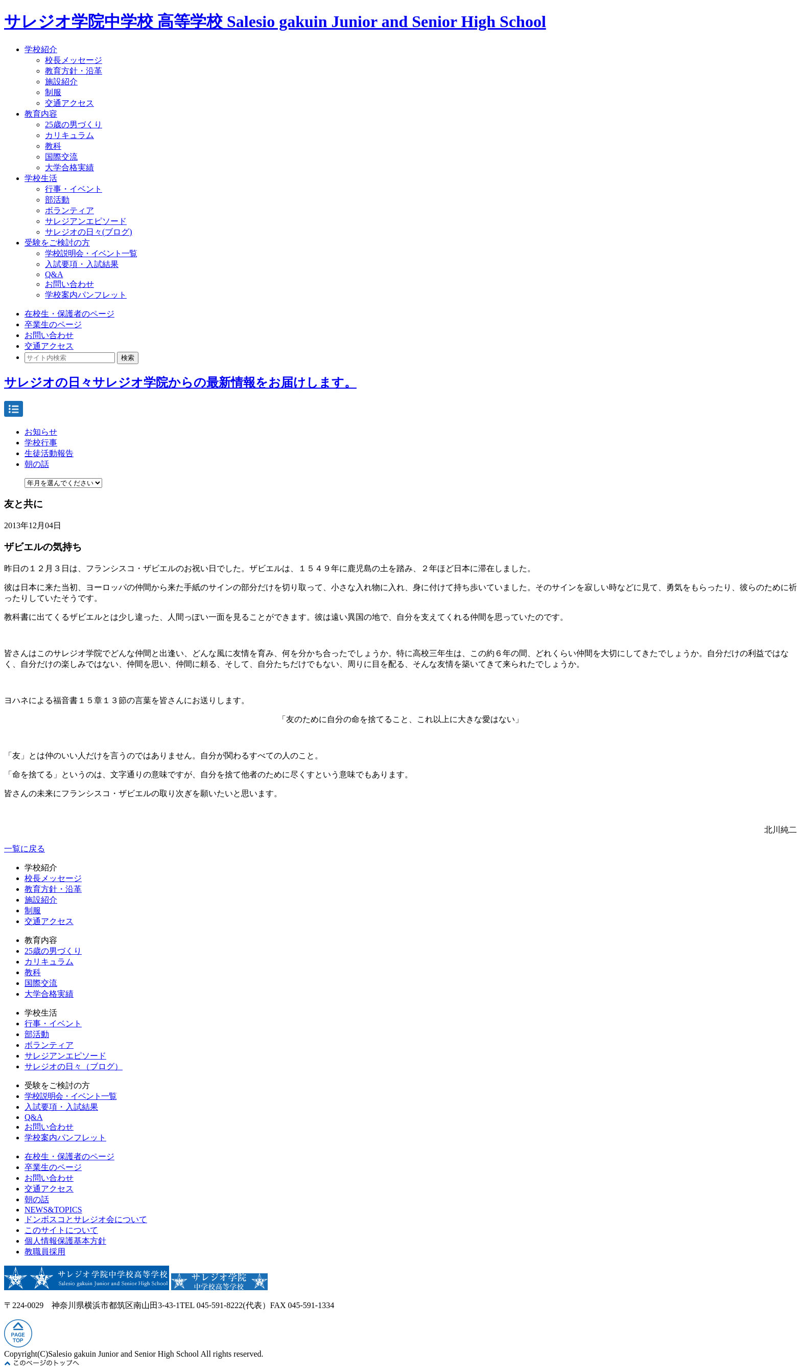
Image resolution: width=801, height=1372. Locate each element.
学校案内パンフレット (86, 294)
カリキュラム (69, 135)
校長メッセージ (73, 60)
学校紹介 (41, 49)
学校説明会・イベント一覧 (91, 253)
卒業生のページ (53, 324)
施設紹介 (61, 81)
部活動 (57, 199)
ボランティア (69, 210)
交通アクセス (69, 103)
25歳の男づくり (73, 124)
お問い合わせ (69, 284)
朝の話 (37, 464)
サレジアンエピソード (86, 221)
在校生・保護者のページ (69, 313)
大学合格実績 (69, 167)
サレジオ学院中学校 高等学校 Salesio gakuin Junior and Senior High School (275, 21)
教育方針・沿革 (73, 70)
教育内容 (41, 113)
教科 (53, 146)
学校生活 (41, 178)
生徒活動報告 (49, 453)
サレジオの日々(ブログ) (88, 232)
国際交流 (61, 156)
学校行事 (41, 442)
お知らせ (41, 432)
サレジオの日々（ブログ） (74, 1066)
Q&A (54, 274)
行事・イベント (73, 189)
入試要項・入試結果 (82, 264)
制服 (53, 92)
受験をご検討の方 (57, 242)
